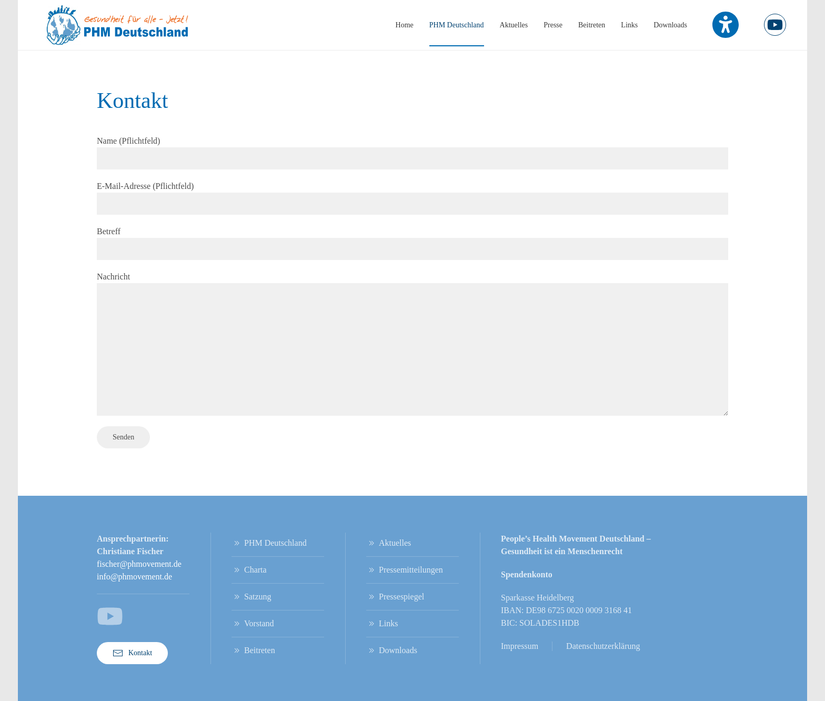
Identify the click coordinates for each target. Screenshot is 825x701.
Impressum (519, 646)
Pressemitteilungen (404, 570)
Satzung (251, 597)
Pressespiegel (395, 597)
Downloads (670, 25)
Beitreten (591, 25)
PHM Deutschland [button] (456, 25)
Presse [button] (553, 25)
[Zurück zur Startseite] (118, 25)
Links (629, 25)
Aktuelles (514, 25)
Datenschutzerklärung (603, 646)
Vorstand (253, 623)
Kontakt (132, 653)
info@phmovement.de (134, 576)
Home (405, 25)
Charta (249, 570)
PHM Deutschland (269, 543)
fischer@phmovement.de (139, 563)
